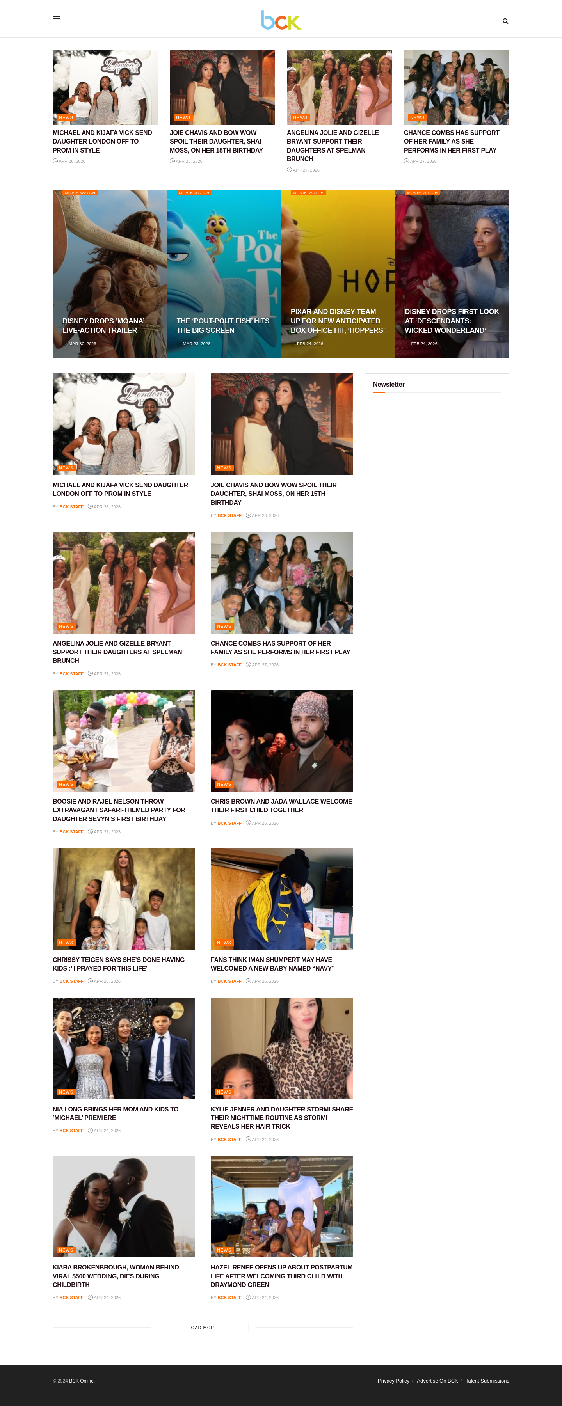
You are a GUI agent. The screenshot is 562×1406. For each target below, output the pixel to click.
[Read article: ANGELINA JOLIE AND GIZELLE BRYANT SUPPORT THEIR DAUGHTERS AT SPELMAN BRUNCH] (339, 87)
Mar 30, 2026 (79, 343)
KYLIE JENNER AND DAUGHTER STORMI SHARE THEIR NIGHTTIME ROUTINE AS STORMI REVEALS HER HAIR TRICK (282, 1118)
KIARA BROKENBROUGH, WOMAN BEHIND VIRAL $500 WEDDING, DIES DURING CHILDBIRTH (116, 1276)
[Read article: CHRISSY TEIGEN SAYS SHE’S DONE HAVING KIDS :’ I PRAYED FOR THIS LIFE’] (124, 899)
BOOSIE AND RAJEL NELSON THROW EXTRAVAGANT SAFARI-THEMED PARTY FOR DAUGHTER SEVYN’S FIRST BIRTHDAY (119, 810)
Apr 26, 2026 (262, 823)
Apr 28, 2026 (69, 161)
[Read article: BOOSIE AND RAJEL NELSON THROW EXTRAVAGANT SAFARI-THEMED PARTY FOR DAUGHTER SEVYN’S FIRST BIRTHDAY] (124, 741)
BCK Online (81, 1381)
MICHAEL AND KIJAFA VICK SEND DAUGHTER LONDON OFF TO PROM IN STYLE (102, 142)
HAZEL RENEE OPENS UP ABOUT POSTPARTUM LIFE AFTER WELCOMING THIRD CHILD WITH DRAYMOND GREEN (282, 1276)
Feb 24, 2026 (307, 343)
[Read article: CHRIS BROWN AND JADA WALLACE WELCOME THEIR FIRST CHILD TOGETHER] (282, 741)
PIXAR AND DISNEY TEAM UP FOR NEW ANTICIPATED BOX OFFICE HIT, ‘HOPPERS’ (338, 321)
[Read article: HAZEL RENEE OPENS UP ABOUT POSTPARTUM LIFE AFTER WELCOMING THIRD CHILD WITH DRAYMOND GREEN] (282, 1206)
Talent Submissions (487, 1381)
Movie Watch (82, 192)
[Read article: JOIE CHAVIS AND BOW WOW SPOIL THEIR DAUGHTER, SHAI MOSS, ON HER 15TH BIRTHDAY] (222, 87)
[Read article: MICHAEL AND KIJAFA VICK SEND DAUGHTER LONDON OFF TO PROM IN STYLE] (105, 87)
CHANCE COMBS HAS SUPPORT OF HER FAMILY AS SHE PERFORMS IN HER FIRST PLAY (452, 142)
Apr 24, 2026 (104, 1130)
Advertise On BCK (437, 1381)
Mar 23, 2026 (193, 343)
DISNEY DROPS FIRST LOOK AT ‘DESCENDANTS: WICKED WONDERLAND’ (452, 321)
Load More (202, 1327)
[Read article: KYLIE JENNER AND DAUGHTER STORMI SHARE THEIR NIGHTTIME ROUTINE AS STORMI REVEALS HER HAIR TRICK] (282, 1048)
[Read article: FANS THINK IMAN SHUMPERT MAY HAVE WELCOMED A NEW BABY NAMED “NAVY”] (282, 899)
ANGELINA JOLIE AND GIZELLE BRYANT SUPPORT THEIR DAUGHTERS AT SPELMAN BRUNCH (117, 652)
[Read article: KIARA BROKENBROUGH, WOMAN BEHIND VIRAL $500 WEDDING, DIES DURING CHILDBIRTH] (124, 1206)
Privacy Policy (393, 1381)
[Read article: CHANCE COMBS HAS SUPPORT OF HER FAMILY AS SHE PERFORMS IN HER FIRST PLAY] (456, 87)
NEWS (66, 117)
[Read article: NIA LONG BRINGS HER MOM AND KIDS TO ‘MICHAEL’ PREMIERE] (124, 1048)
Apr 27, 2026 (303, 170)
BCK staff (72, 506)
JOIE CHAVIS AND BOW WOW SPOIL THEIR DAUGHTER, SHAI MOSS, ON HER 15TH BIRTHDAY (216, 142)
